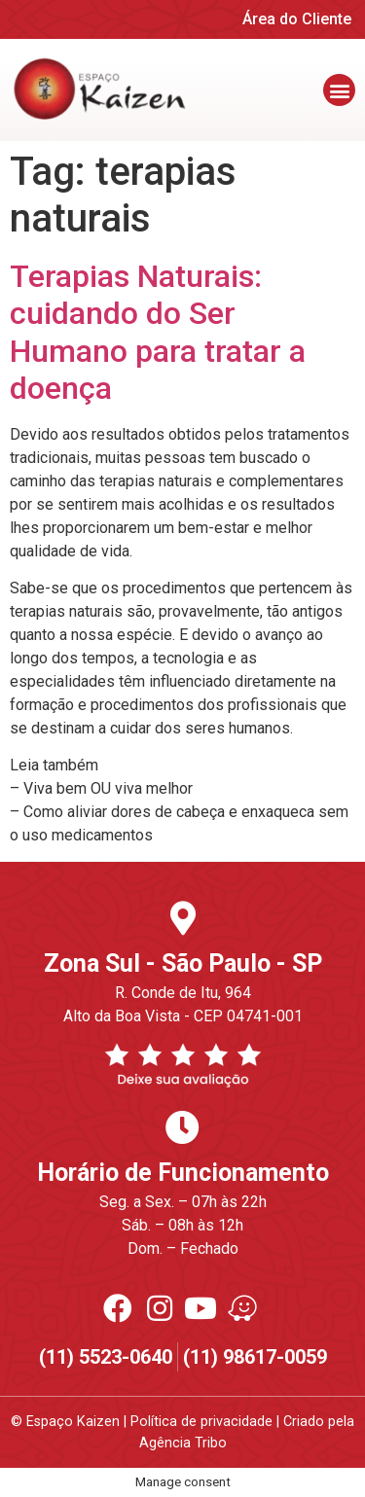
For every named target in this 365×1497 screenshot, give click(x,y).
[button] (339, 90)
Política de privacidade (201, 1421)
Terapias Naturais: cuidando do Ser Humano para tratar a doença (158, 332)
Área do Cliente (296, 19)
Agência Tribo (183, 1443)
